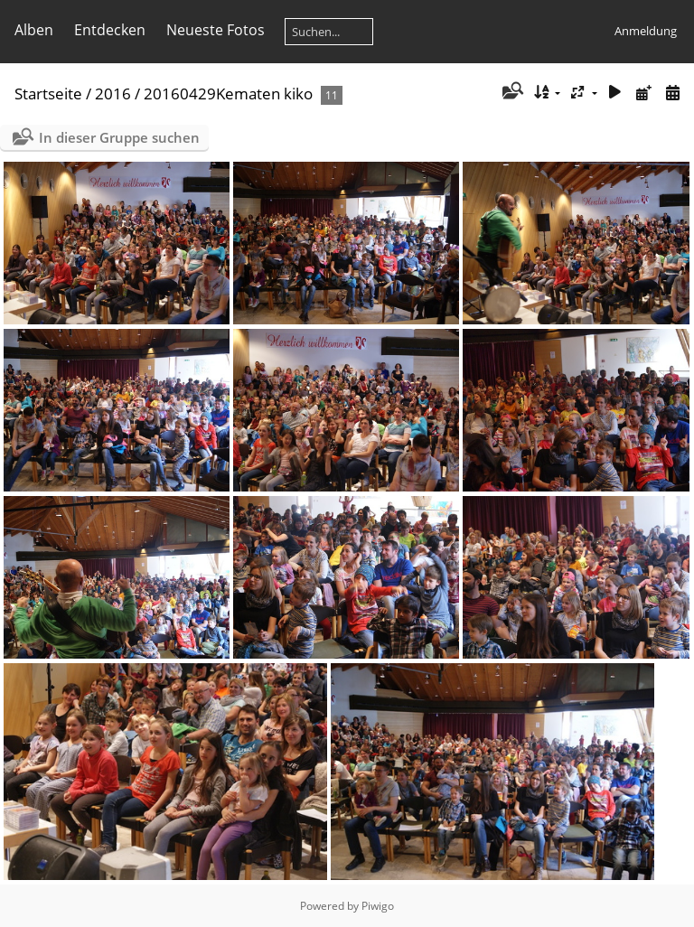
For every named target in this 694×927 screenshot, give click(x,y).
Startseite (48, 93)
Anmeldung (645, 31)
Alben (33, 30)
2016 (113, 93)
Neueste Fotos (215, 30)
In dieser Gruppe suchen (119, 137)
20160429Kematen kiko (228, 93)
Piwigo (377, 905)
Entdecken (109, 30)
